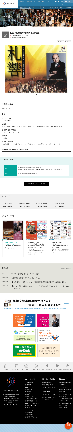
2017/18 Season (59, 206)
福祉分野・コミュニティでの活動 (51, 395)
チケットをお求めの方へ (31, 406)
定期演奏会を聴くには (31, 409)
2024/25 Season (7, 203)
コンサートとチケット (25, 7)
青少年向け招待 (29, 418)
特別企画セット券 (30, 416)
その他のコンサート (30, 404)
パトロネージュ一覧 (47, 407)
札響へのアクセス (31, 1)
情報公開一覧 (62, 404)
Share (67, 41)
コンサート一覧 (29, 390)
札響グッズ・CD (63, 409)
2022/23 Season (41, 203)
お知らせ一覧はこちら (66, 276)
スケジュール (36, 7)
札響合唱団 (62, 400)
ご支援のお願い (68, 7)
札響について (45, 7)
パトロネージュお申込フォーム (50, 405)
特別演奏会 (28, 400)
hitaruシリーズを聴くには (32, 411)
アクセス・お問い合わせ (65, 406)
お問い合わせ (41, 1)
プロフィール (62, 395)
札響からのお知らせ (64, 416)
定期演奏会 (28, 393)
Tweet (60, 41)
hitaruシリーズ (29, 395)
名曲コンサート (29, 397)
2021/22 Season (59, 203)
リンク (48, 1)
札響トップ (22, 1)
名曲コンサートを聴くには (32, 413)
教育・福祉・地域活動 (56, 7)
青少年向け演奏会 (47, 390)
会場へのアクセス (30, 423)
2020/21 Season (7, 206)
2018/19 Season (41, 206)
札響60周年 (62, 393)
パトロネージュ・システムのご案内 (51, 403)
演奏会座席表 (28, 420)
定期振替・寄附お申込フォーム (33, 425)
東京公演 (27, 402)
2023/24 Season (24, 203)
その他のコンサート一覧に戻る (36, 184)
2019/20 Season (24, 206)
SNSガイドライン (63, 413)
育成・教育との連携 (47, 393)
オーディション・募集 (65, 402)
